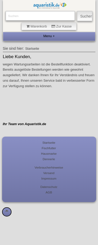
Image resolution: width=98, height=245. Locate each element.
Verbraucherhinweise (48, 167)
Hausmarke (49, 153)
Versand (48, 173)
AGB (49, 192)
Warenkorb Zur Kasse (49, 26)
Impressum (48, 178)
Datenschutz (48, 186)
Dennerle (49, 159)
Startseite (32, 49)
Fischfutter (49, 148)
